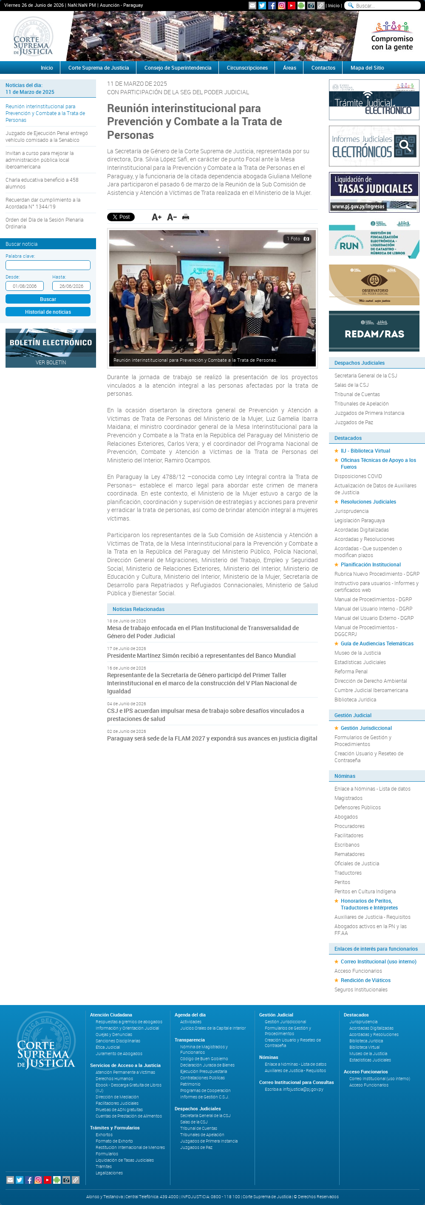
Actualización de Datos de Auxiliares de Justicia (375, 489)
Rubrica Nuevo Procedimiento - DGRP (376, 573)
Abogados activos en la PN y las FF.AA (370, 929)
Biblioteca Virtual (364, 1047)
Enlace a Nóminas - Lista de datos (372, 788)
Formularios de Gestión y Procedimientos (362, 740)
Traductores (348, 872)
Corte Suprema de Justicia (98, 67)
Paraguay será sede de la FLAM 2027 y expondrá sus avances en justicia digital (212, 738)
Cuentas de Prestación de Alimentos (129, 1116)
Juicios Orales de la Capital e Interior (213, 1028)
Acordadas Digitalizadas (361, 529)
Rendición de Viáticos (366, 980)
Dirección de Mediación (117, 1097)
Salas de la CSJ (351, 384)
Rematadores (349, 853)
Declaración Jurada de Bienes (207, 1065)
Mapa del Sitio (367, 67)
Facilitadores (348, 835)
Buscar (48, 299)
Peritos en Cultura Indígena (365, 891)
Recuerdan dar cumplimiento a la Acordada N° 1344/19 (43, 203)
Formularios (107, 1154)
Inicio (334, 5)
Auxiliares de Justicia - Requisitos (372, 916)
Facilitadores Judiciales (117, 1103)
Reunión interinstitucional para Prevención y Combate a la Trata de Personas (45, 113)
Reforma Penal (351, 671)
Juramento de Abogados (119, 1053)
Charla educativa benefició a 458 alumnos (42, 183)
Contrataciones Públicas (202, 1078)
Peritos (342, 881)
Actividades (190, 1022)
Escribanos (347, 844)
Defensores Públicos (357, 807)
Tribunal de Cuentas (357, 394)
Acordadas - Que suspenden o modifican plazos (368, 551)
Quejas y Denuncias (114, 1034)
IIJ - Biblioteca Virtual (365, 450)
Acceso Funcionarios (358, 970)
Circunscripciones (247, 67)
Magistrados (348, 797)
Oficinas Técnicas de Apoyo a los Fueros (378, 463)
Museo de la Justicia (357, 652)
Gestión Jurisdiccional (366, 727)
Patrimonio (190, 1084)
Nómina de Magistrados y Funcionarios (204, 1049)
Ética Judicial (108, 1047)
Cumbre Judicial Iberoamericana (371, 690)
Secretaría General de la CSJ (365, 375)
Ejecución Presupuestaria (203, 1071)
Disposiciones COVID (358, 476)
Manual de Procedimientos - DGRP (373, 599)
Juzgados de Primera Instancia (369, 412)
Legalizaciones (109, 1173)
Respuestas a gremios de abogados (129, 1022)
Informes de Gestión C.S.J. (204, 1097)
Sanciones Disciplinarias (118, 1041)
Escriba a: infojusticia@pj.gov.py (294, 1089)
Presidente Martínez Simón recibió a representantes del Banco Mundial (201, 655)
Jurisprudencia (351, 510)
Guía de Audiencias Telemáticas (377, 643)
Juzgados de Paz (353, 422)
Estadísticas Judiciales (360, 662)
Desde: (13, 276)
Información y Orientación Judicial (127, 1028)
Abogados (346, 816)
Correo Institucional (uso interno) (378, 961)
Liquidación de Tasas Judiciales (125, 1160)
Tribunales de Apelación (361, 403)
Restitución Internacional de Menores (130, 1147)
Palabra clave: (20, 256)
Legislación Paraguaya (359, 520)
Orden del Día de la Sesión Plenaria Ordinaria (44, 223)
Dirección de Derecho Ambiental (370, 680)
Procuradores (349, 825)
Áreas (289, 67)
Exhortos (104, 1134)
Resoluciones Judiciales (368, 501)
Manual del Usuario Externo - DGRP (374, 617)
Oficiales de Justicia (356, 863)
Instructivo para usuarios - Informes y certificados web (376, 586)
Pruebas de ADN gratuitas (119, 1109)
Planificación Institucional (371, 564)
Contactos (323, 67)
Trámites (104, 1166)
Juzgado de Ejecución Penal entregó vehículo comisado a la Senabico (47, 136)
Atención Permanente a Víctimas (125, 1072)
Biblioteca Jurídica (355, 699)
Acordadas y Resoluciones (364, 538)
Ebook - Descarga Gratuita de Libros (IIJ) (129, 1087)
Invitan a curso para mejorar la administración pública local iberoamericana (40, 159)
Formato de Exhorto (114, 1141)
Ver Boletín (51, 362)
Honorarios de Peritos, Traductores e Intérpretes (369, 904)
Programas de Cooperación (205, 1090)
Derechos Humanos (114, 1078)
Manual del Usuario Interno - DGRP (373, 608)
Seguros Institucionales (361, 989)
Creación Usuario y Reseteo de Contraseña (368, 756)
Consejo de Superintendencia (178, 67)
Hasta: (59, 276)
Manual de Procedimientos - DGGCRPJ (365, 630)
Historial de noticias (48, 311)
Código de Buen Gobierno (204, 1058)
